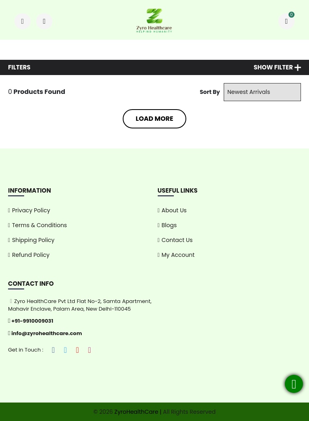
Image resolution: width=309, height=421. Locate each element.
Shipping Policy (33, 240)
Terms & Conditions (39, 225)
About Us (174, 210)
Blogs (169, 225)
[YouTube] (78, 350)
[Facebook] (53, 350)
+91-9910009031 (30, 321)
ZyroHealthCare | (137, 412)
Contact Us (177, 240)
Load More (154, 118)
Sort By (210, 92)
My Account (178, 255)
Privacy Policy (31, 210)
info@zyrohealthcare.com (45, 333)
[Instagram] (90, 350)
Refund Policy (30, 255)
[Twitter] (66, 350)
